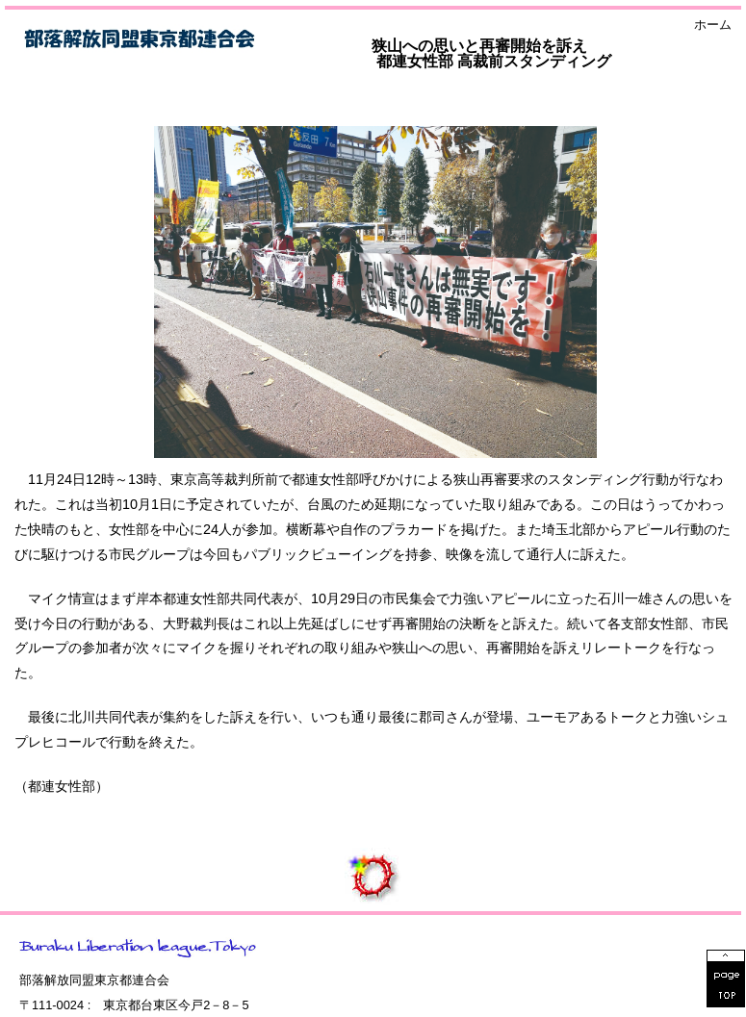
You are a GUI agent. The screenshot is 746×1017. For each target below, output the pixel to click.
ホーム (713, 25)
